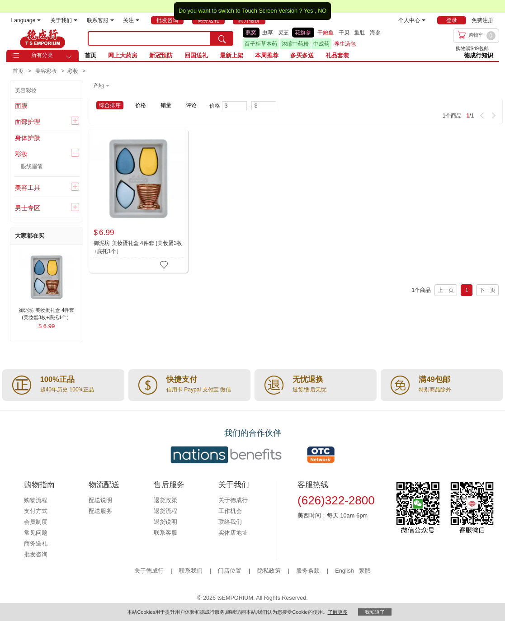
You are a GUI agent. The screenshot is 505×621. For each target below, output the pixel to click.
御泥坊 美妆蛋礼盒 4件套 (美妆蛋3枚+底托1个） (138, 247)
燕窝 (250, 32)
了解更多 (338, 612)
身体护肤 (27, 137)
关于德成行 (233, 500)
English (345, 571)
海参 (375, 32)
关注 (131, 20)
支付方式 (35, 511)
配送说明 (100, 500)
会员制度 (35, 522)
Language (26, 20)
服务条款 (308, 571)
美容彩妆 (26, 90)
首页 (90, 55)
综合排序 (110, 105)
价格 (140, 105)
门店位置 (229, 571)
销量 (165, 105)
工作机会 (230, 511)
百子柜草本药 (261, 44)
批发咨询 (35, 554)
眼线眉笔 (31, 166)
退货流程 (165, 511)
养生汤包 (345, 44)
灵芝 (283, 32)
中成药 (321, 44)
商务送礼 (35, 544)
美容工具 (27, 187)
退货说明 (165, 522)
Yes (308, 11)
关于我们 (63, 20)
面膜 (21, 105)
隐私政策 (269, 571)
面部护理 (27, 121)
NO (322, 11)
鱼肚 (359, 32)
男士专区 (27, 208)
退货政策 (165, 500)
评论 (191, 105)
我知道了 (375, 612)
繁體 (365, 571)
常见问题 (35, 533)
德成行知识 (478, 55)
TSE (42, 38)
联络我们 (230, 522)
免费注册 (482, 20)
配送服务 (100, 511)
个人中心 (411, 20)
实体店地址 (233, 533)
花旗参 (303, 32)
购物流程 (35, 500)
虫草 (267, 32)
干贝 (344, 32)
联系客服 (100, 20)
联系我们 (191, 571)
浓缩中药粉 (295, 44)
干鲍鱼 (325, 32)
